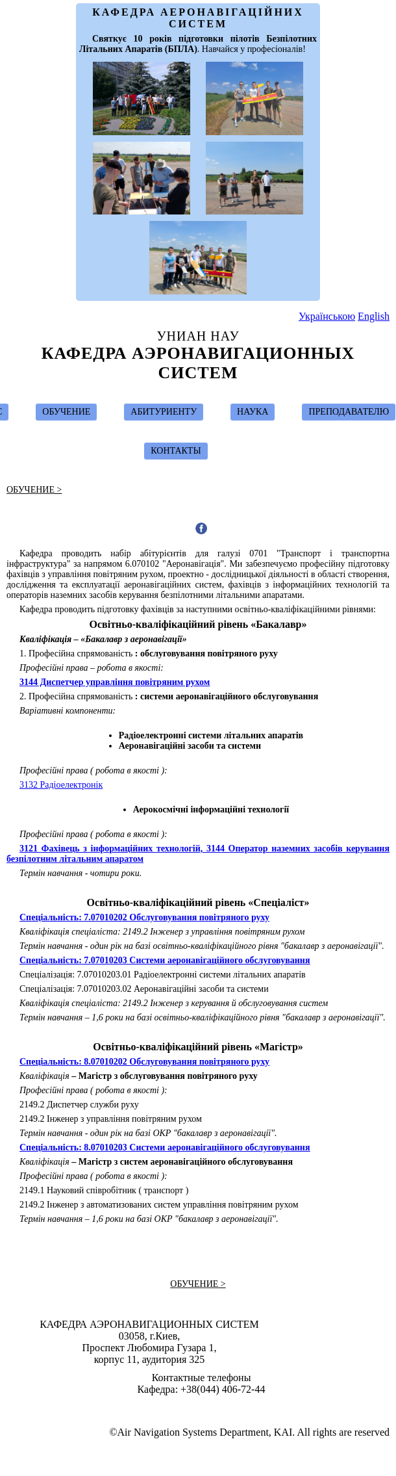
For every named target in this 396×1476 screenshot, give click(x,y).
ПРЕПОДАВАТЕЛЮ (348, 412)
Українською (327, 316)
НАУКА (252, 412)
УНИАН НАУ (197, 336)
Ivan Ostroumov (204, 1407)
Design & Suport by (199, 1407)
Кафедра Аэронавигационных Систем (198, 363)
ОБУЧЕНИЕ (66, 412)
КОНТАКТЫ (176, 451)
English (374, 316)
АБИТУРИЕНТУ (163, 412)
